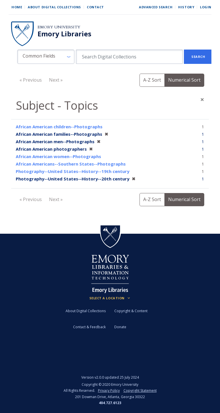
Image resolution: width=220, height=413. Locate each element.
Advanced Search (155, 7)
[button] (45, 57)
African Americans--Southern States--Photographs (71, 164)
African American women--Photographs (58, 156)
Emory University (59, 27)
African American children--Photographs (59, 126)
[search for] (129, 57)
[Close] (202, 99)
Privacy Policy (109, 390)
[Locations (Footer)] (110, 298)
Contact (95, 7)
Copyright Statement (140, 390)
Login (205, 7)
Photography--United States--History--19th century (72, 171)
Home (16, 7)
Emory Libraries (64, 33)
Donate (120, 326)
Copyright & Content (131, 310)
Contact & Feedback (89, 326)
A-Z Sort (152, 80)
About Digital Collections (54, 7)
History (186, 7)
